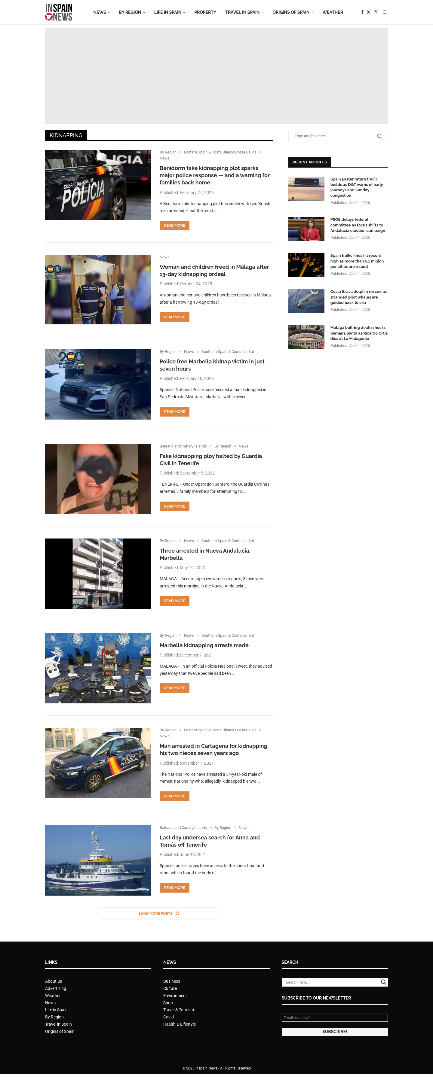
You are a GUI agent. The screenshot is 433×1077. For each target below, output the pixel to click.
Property (205, 12)
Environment (175, 995)
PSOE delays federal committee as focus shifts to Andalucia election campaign (357, 224)
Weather (333, 12)
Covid (168, 1017)
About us (53, 981)
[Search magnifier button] (383, 982)
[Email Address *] (335, 1018)
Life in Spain (168, 12)
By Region (130, 12)
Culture (170, 988)
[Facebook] (362, 12)
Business (171, 981)
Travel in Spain (242, 12)
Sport (168, 1002)
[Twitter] (369, 12)
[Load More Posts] (159, 914)
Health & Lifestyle (179, 1024)
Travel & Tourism (178, 1009)
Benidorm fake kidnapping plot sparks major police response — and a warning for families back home (215, 175)
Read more (174, 225)
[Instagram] (375, 12)
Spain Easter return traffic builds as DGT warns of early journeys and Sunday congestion (356, 187)
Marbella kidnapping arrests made (204, 645)
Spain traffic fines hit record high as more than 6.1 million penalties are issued (357, 260)
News (99, 12)
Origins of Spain (291, 12)
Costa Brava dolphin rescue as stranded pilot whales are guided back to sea (358, 297)
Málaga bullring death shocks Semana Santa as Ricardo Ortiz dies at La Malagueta (359, 333)
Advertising (55, 988)
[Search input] (332, 982)
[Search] (385, 12)
